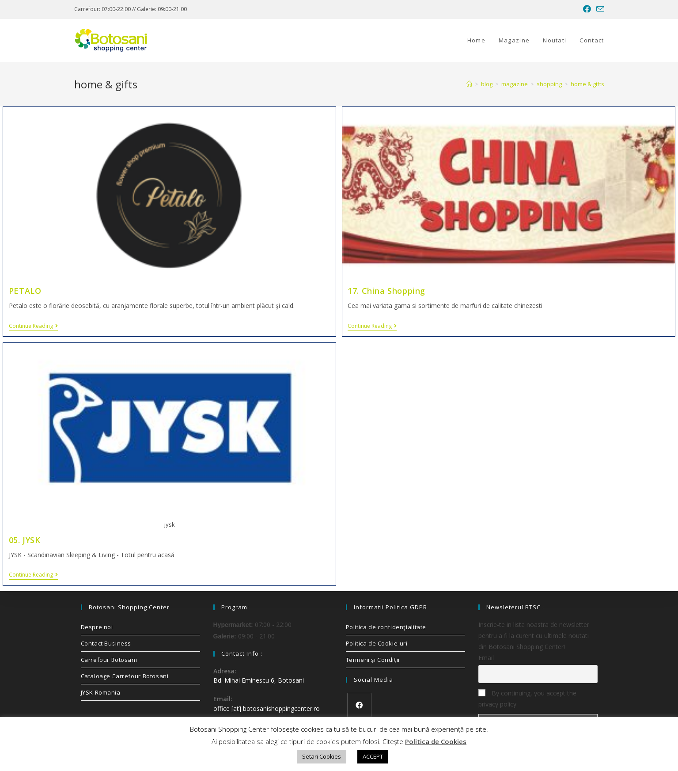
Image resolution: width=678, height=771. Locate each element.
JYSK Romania (101, 692)
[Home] (469, 84)
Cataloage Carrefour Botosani (125, 676)
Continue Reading (33, 326)
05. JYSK (25, 540)
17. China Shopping (386, 290)
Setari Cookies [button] (321, 756)
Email (486, 657)
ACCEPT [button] (373, 756)
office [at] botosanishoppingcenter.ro (266, 708)
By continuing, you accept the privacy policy (527, 698)
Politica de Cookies (435, 741)
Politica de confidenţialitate (386, 627)
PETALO (25, 290)
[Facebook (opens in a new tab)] (587, 9)
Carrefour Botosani (109, 660)
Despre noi (97, 627)
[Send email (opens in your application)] (599, 9)
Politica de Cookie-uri (377, 643)
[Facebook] (359, 705)
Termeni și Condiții (373, 660)
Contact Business (106, 643)
